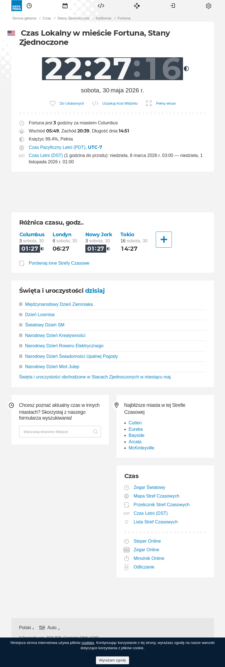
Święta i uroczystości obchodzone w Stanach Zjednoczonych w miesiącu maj (95, 377)
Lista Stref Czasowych (156, 522)
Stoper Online (147, 541)
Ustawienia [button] (208, 5)
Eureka (136, 429)
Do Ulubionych (72, 103)
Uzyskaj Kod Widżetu (120, 103)
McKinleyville (141, 448)
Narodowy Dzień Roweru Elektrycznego (61, 345)
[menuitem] (29, 5)
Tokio (127, 234)
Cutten (135, 422)
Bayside (137, 435)
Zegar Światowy (149, 487)
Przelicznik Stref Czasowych (162, 504)
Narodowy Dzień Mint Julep (49, 366)
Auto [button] (51, 628)
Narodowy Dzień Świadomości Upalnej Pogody (68, 356)
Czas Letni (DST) (46, 155)
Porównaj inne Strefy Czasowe (59, 263)
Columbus (31, 234)
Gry (137, 5)
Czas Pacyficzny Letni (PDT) (57, 147)
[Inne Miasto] (164, 240)
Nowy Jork (98, 234)
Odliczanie (144, 567)
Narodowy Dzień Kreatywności (52, 335)
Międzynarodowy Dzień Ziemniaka (56, 304)
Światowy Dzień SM (42, 325)
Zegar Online (147, 549)
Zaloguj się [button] (172, 5)
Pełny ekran (166, 103)
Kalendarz (65, 5)
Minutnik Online (149, 558)
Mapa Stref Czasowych (157, 496)
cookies (87, 643)
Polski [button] (25, 627)
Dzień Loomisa (37, 314)
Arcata (135, 441)
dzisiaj (95, 290)
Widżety (101, 5)
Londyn (62, 234)
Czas (29, 5)
